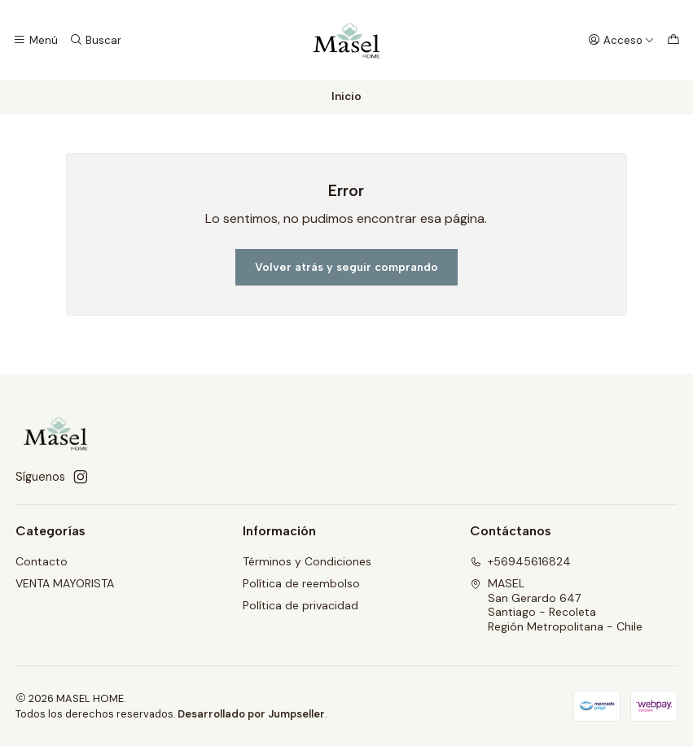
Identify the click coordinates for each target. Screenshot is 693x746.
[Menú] (35, 39)
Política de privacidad (300, 605)
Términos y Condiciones (307, 561)
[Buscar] (95, 39)
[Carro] (673, 39)
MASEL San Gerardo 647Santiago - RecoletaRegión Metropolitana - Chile (556, 605)
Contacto (41, 561)
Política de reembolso (301, 583)
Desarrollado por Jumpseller (251, 714)
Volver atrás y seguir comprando (346, 267)
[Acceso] (621, 39)
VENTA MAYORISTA (64, 583)
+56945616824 (520, 561)
